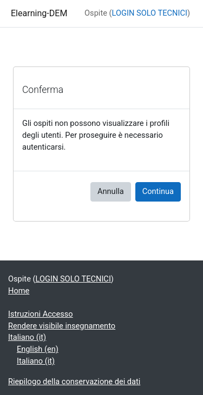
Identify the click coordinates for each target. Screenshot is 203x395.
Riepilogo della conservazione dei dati (74, 381)
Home (18, 291)
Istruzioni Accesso (40, 314)
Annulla (110, 191)
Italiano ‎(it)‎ (27, 337)
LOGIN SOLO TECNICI (149, 13)
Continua (158, 191)
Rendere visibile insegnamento (61, 326)
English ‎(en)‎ (37, 349)
